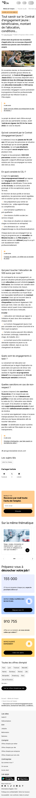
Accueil (3, 698)
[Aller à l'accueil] (5, 2)
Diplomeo (4, 736)
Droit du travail (7, 462)
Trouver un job (22, 8)
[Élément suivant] (33, 559)
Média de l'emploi (13, 698)
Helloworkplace (6, 721)
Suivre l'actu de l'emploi (10, 701)
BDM (2, 725)
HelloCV (3, 717)
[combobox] (17, 506)
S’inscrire (18, 511)
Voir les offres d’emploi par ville (14, 688)
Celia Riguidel (8, 35)
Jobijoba (4, 728)
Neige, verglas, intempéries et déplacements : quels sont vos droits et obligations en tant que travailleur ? (13, 546)
